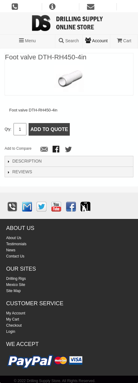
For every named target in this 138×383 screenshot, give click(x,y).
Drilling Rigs (16, 278)
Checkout (14, 325)
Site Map (13, 291)
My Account (15, 313)
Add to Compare (18, 148)
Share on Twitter (69, 150)
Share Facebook (57, 150)
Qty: (8, 129)
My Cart (12, 319)
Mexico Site (15, 285)
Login (10, 331)
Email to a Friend (44, 150)
